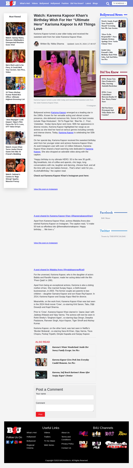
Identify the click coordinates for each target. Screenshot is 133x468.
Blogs (95, 3)
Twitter (105, 230)
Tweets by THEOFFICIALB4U (113, 236)
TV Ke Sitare (49, 442)
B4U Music (105, 218)
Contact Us (66, 449)
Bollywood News (111, 14)
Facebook (106, 212)
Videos (35, 3)
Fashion (65, 3)
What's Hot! (25, 3)
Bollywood (44, 3)
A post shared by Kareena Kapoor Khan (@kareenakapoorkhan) (63, 216)
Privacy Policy (67, 444)
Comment (40, 403)
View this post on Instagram (46, 189)
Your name (41, 394)
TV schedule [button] (119, 3)
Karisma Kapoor (58, 112)
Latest (88, 3)
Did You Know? (77, 3)
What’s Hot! (32, 433)
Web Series (49, 446)
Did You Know (109, 72)
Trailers (47, 437)
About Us (65, 433)
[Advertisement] (113, 168)
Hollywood (55, 3)
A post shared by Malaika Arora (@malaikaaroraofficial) (59, 270)
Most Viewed (15, 16)
